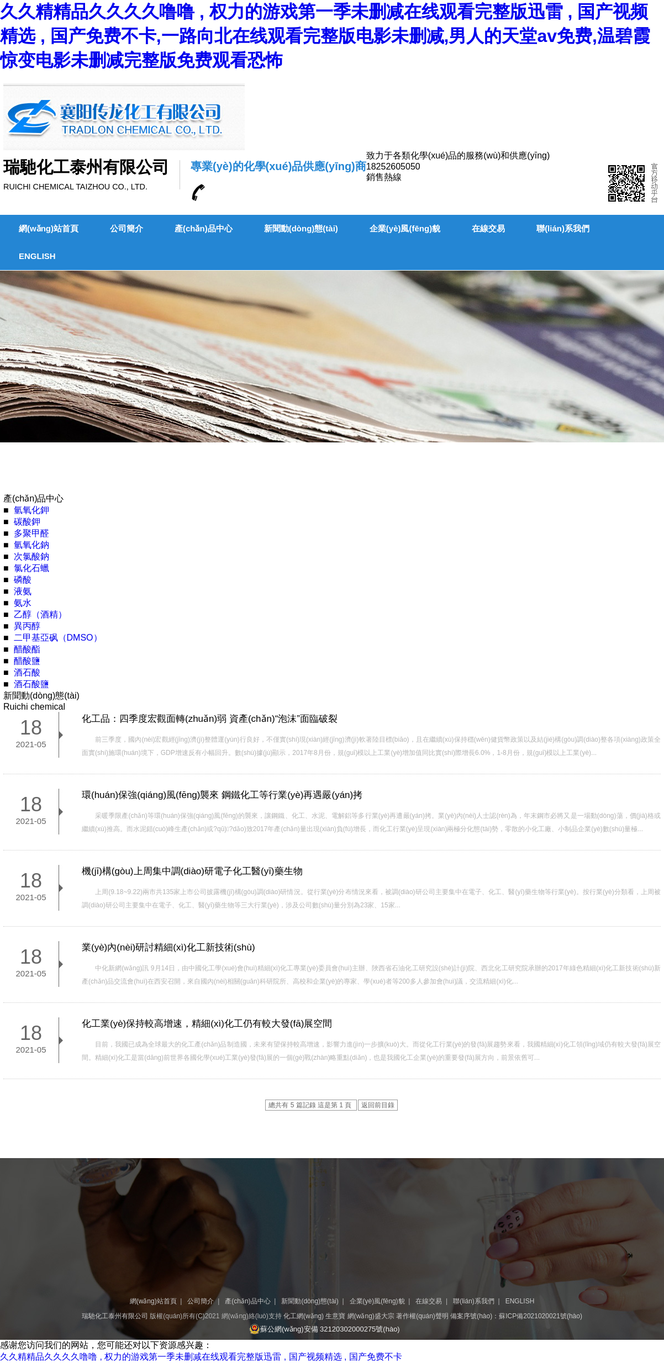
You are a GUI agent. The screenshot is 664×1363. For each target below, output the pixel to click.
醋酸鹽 (27, 660)
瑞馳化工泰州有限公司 (115, 1316)
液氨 (22, 591)
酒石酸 (27, 672)
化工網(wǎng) (303, 1316)
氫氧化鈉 (31, 545)
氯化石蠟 (31, 568)
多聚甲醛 (31, 533)
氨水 (22, 602)
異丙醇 (27, 626)
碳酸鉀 (27, 521)
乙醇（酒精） (40, 614)
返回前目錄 (377, 1105)
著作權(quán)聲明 (422, 1316)
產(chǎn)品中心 (204, 228)
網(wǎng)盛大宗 (370, 1316)
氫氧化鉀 (31, 510)
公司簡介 (126, 228)
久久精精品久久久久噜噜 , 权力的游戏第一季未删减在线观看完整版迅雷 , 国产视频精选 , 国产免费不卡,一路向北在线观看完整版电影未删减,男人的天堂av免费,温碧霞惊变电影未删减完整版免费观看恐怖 (325, 36)
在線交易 (488, 228)
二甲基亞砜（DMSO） (58, 637)
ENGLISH (37, 256)
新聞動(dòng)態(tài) (301, 228)
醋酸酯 (27, 649)
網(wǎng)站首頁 (48, 228)
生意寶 (335, 1316)
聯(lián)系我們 (562, 228)
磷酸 (22, 579)
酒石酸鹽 (31, 684)
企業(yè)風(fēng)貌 (405, 228)
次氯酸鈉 (31, 556)
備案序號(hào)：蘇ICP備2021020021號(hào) (516, 1316)
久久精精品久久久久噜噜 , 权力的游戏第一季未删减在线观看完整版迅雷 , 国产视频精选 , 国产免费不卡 (201, 1356)
